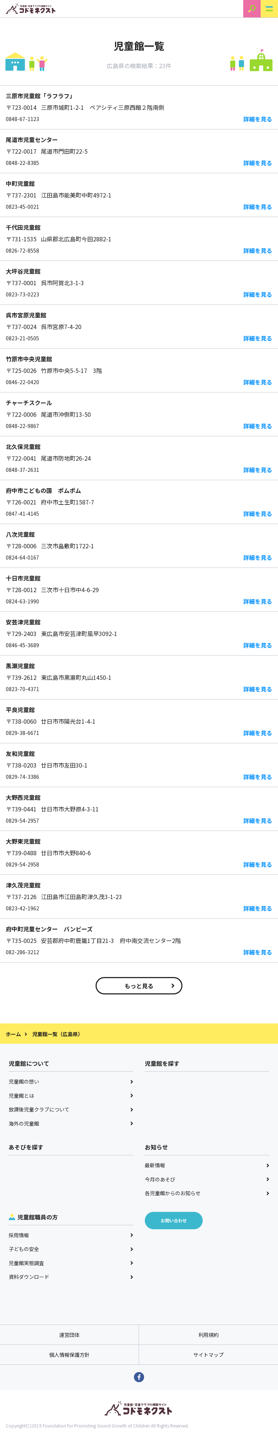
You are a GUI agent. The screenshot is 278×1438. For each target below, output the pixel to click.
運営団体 (69, 1334)
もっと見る (150, 985)
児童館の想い (71, 1081)
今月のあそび (207, 1179)
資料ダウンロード (71, 1276)
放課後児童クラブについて (71, 1109)
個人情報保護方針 (69, 1354)
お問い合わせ (174, 1220)
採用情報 (71, 1235)
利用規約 (208, 1334)
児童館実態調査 (71, 1263)
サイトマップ (208, 1354)
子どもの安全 (71, 1248)
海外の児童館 (71, 1123)
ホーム (13, 1034)
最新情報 (207, 1165)
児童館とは (71, 1095)
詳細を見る (257, 119)
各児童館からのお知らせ (207, 1193)
